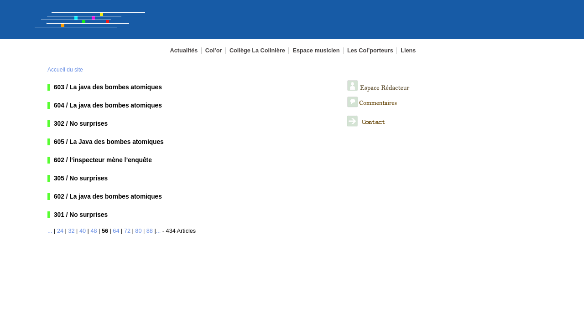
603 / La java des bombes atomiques (108, 87)
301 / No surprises (81, 214)
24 (60, 231)
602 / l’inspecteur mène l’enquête (103, 160)
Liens (408, 50)
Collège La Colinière (257, 50)
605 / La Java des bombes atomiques (109, 141)
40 (82, 231)
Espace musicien (315, 50)
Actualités (184, 50)
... (49, 231)
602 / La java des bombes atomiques (108, 196)
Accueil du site (65, 70)
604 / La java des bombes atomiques (108, 105)
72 (127, 231)
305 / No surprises (81, 178)
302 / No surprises (81, 123)
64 (116, 231)
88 (149, 231)
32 (71, 231)
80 (138, 231)
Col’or (213, 50)
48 (93, 231)
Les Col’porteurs (370, 50)
